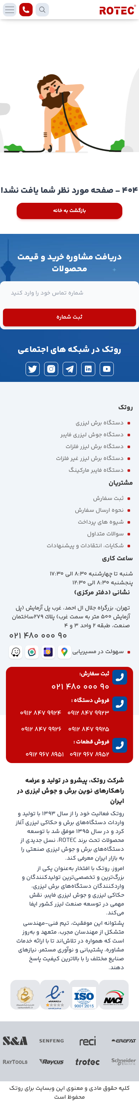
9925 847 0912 (88, 730)
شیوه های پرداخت (101, 522)
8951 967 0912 (45, 755)
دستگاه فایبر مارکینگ (96, 470)
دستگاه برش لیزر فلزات (95, 446)
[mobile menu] (9, 9)
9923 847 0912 (88, 713)
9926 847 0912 (41, 730)
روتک (16, 1088)
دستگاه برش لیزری (100, 423)
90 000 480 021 (38, 636)
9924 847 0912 (41, 713)
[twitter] (33, 369)
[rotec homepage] (118, 9)
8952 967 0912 (89, 755)
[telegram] (70, 369)
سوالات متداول (105, 534)
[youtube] (107, 369)
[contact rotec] (26, 9)
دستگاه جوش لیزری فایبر (92, 435)
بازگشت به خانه (69, 211)
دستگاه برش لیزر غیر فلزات (90, 458)
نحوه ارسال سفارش (99, 510)
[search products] (42, 9)
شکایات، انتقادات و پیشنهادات (85, 546)
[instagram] (51, 369)
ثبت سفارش (108, 498)
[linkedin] (88, 369)
